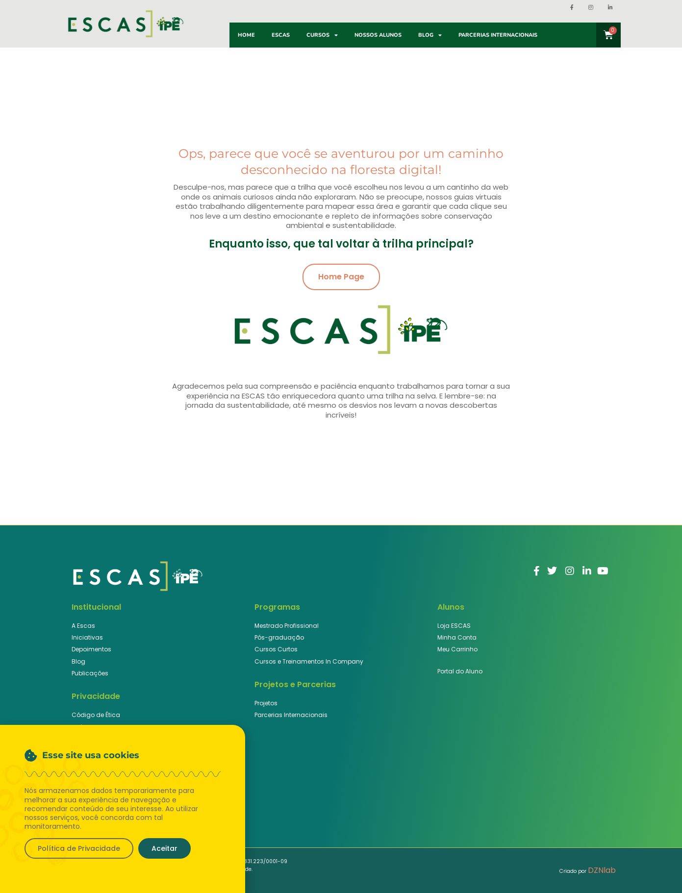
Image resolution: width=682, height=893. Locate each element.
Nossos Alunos (378, 35)
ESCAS (281, 35)
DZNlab (602, 870)
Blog (430, 35)
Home (246, 35)
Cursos (322, 35)
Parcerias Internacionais (497, 35)
